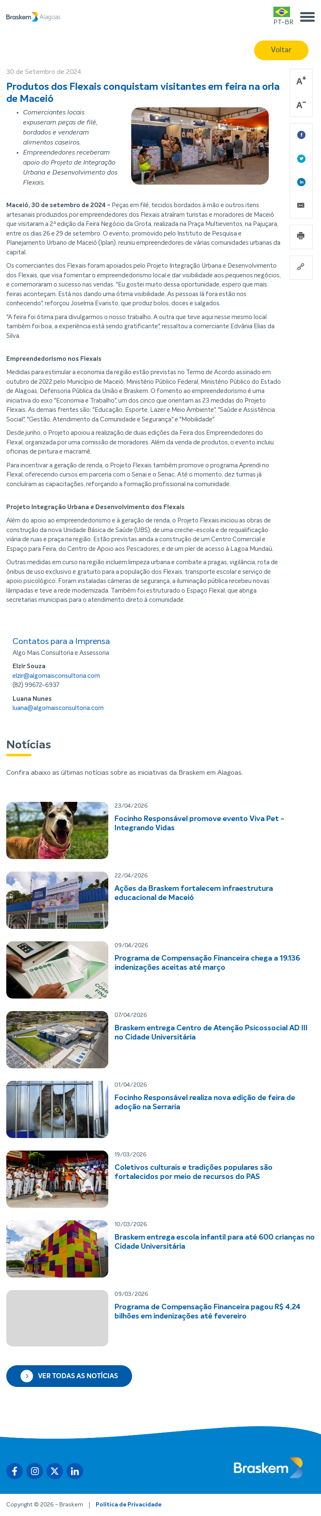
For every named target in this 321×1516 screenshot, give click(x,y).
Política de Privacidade (128, 1505)
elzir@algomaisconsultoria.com (56, 676)
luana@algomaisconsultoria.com (58, 708)
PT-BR (283, 16)
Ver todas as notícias (69, 1376)
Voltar (281, 50)
